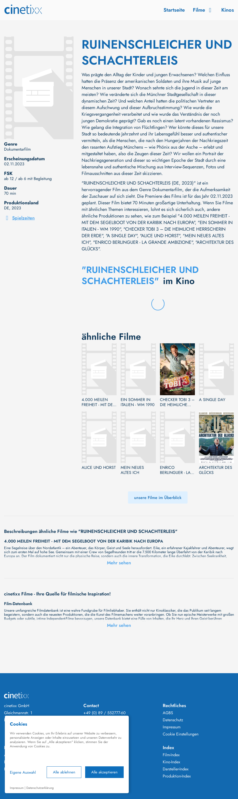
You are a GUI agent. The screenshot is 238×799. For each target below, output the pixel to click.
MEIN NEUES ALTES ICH (132, 470)
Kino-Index (171, 762)
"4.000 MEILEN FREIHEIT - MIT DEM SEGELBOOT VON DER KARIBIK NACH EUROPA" (156, 219)
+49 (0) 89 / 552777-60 (104, 712)
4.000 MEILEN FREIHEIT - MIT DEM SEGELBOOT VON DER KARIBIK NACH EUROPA (99, 402)
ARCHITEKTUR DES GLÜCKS (215, 470)
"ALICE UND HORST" (160, 235)
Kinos (227, 10)
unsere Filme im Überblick (157, 498)
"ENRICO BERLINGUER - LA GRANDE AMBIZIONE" (143, 242)
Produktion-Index (177, 776)
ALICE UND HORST (99, 467)
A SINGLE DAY (212, 399)
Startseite (174, 10)
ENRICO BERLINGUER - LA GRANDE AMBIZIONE (175, 470)
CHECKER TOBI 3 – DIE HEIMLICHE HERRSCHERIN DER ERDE (177, 402)
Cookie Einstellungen (180, 734)
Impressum (171, 727)
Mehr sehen (119, 563)
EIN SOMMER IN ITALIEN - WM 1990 (138, 402)
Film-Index (171, 754)
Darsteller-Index (176, 769)
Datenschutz (173, 720)
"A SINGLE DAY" (121, 235)
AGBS (168, 712)
